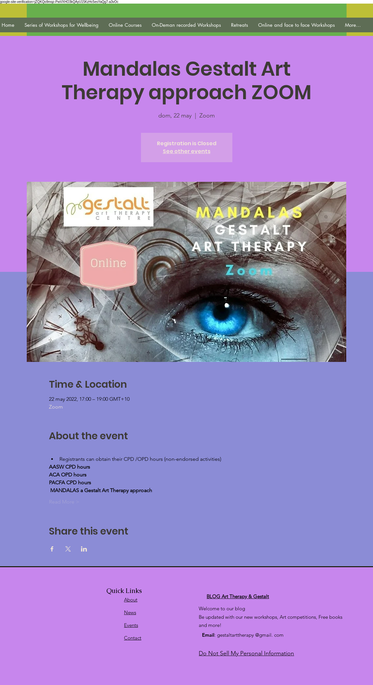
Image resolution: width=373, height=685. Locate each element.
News (130, 612)
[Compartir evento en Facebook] (52, 549)
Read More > (64, 502)
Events (131, 625)
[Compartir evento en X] (68, 549)
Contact (132, 638)
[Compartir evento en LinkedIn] (84, 549)
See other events (186, 151)
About (130, 600)
